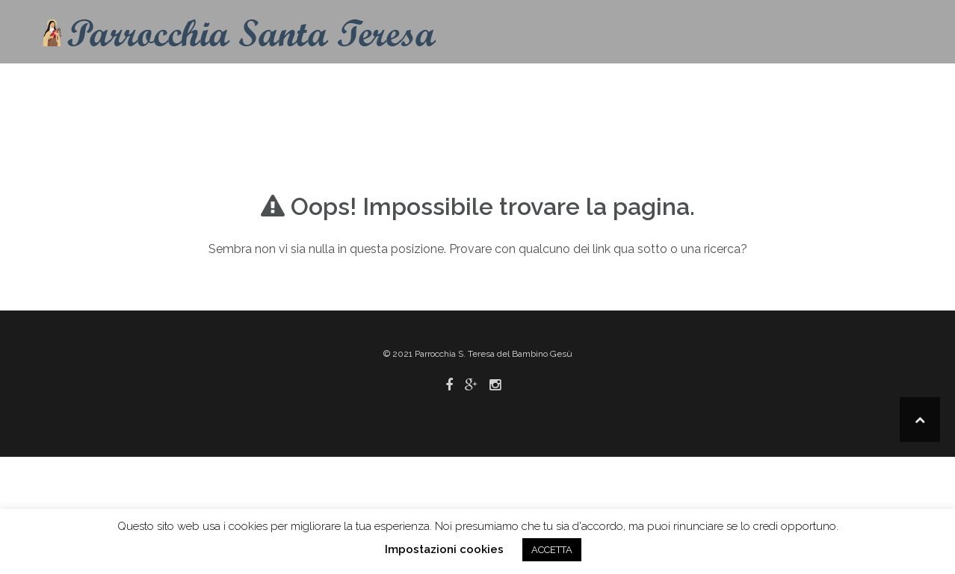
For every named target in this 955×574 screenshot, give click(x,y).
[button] (894, 88)
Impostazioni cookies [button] (444, 549)
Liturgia (612, 86)
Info (530, 86)
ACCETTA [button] (551, 549)
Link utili (817, 86)
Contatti (470, 86)
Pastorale (713, 86)
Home (406, 86)
